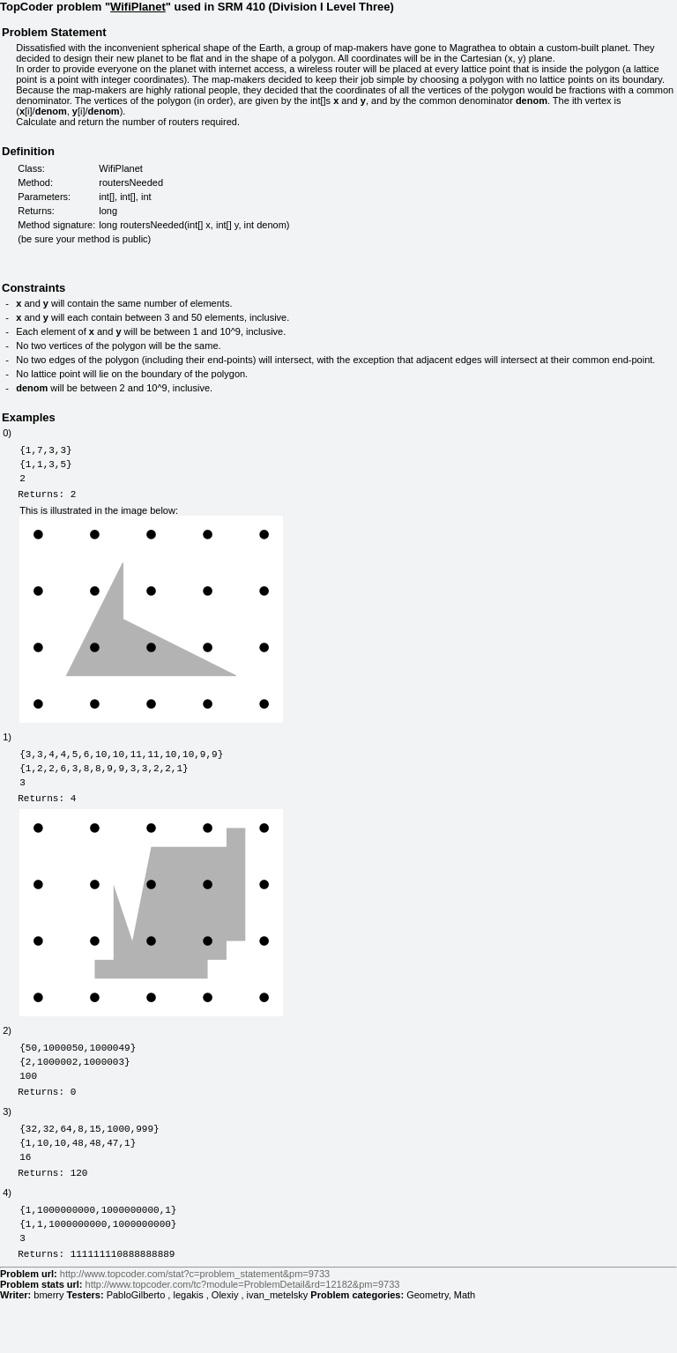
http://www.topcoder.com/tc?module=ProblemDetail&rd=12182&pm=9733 (243, 1337)
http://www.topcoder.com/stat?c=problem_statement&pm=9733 (195, 1326)
